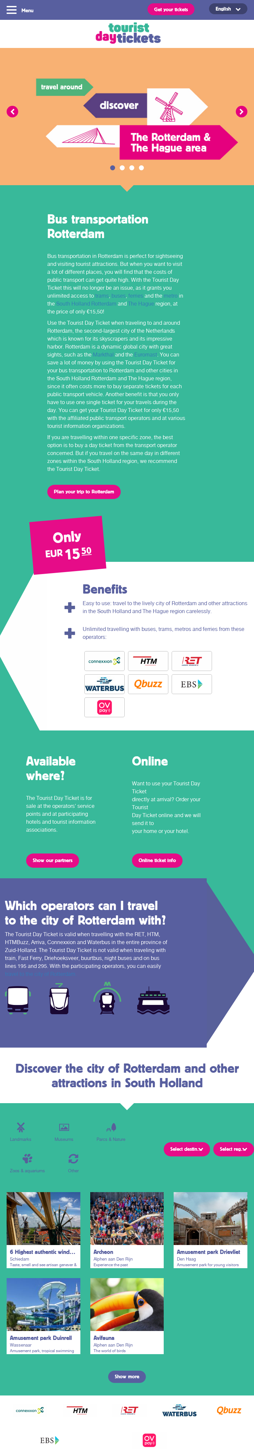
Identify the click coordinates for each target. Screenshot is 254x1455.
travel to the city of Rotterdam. (41, 974)
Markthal (103, 355)
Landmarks (20, 1132)
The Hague (141, 304)
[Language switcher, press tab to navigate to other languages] (228, 8)
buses (118, 296)
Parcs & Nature (111, 1132)
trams (102, 296)
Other (73, 1163)
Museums (64, 1132)
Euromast (145, 355)
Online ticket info (157, 860)
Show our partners (52, 860)
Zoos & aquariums (27, 1163)
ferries (135, 296)
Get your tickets (171, 9)
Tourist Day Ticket (127, 34)
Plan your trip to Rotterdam (84, 491)
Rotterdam (103, 304)
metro (171, 296)
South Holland (73, 304)
